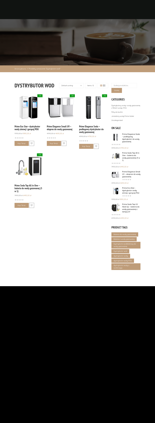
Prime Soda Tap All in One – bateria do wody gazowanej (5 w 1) (28, 196)
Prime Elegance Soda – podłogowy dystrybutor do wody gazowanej (91, 137)
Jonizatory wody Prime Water (123, 124)
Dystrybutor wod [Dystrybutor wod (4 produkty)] (120, 259)
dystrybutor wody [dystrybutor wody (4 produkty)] (121, 264)
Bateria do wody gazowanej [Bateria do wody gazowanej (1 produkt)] (125, 243)
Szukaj (116, 99)
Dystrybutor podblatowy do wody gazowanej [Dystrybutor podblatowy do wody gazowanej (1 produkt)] (125, 253)
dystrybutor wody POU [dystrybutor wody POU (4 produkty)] (123, 269)
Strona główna (20, 77)
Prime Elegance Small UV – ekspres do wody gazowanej (59, 136)
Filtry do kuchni (117, 120)
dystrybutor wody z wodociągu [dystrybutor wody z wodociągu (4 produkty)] (121, 275)
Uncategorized (117, 129)
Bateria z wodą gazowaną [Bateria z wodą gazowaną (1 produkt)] (124, 247)
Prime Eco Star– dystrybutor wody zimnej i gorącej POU (27, 136)
